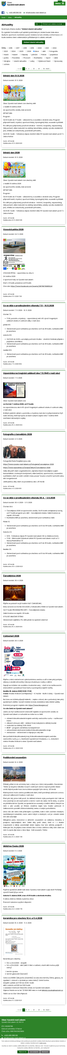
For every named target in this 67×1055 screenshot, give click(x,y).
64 (44, 65)
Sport (48, 54)
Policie (43, 51)
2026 (29, 47)
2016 (10, 44)
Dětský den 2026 (11, 148)
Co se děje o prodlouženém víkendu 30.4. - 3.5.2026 (29, 494)
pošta (6, 54)
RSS (37, 21)
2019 (32, 44)
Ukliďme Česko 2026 (13, 842)
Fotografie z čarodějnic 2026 (17, 430)
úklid (56, 54)
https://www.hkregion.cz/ (38, 701)
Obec (10, 14)
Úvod (3, 14)
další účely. (43, 1043)
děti (44, 47)
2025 (21, 47)
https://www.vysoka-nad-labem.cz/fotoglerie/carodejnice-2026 (28, 460)
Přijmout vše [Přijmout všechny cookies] (22, 1052)
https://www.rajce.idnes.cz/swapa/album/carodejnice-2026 (26, 464)
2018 (25, 44)
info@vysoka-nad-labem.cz (36, 9)
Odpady (25, 51)
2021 (47, 44)
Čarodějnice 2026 (12, 572)
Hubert (15, 51)
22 (34, 65)
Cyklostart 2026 (11, 632)
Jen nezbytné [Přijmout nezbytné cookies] (34, 1052)
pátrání (34, 51)
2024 (14, 47)
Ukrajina (7, 57)
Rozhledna (38, 54)
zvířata (6, 60)
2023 (6, 47)
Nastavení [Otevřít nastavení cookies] (45, 1052)
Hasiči (6, 51)
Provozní (27, 54)
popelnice (54, 51)
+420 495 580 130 (15, 9)
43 (39, 65)
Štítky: (4, 44)
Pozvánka (16, 54)
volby (32, 57)
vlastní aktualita (20, 57)
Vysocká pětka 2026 (13, 225)
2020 (40, 44)
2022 (55, 44)
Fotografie (53, 47)
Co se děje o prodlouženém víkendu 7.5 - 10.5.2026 (28, 301)
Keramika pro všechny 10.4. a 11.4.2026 (22, 914)
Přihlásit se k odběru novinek (53, 21)
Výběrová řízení (44, 57)
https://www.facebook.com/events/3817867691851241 (31, 282)
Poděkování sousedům (14, 753)
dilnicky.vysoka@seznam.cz (52, 986)
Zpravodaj (58, 57)
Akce (37, 47)
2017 (17, 44)
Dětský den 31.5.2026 (13, 71)
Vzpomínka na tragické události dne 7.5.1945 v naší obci (31, 369)
